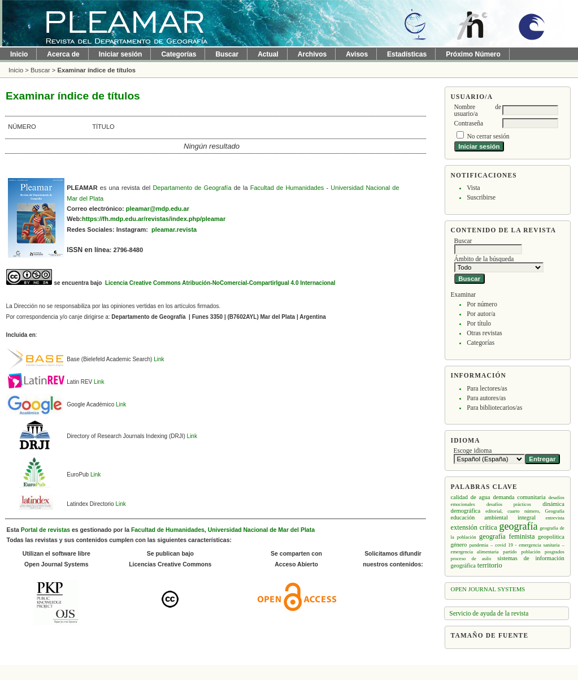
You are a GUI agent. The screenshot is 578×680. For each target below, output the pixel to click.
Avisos (357, 54)
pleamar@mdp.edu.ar (157, 208)
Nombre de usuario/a (477, 110)
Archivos (312, 54)
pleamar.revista (174, 229)
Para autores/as (486, 398)
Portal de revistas (45, 530)
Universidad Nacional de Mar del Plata (261, 530)
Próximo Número (473, 54)
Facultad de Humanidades (287, 187)
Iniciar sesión (120, 54)
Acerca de (63, 54)
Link (159, 359)
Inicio (19, 54)
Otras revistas (484, 333)
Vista (473, 187)
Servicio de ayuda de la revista (488, 613)
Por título (479, 323)
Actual (268, 54)
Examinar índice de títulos (96, 70)
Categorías (480, 342)
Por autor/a (481, 313)
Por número (482, 304)
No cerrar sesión (488, 136)
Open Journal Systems (488, 589)
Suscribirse (481, 197)
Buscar (226, 54)
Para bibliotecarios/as (494, 407)
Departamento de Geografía (192, 187)
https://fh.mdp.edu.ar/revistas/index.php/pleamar (153, 218)
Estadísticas (407, 54)
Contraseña (468, 123)
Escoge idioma (473, 450)
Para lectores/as (487, 388)
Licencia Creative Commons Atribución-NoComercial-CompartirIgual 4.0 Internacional (219, 283)
